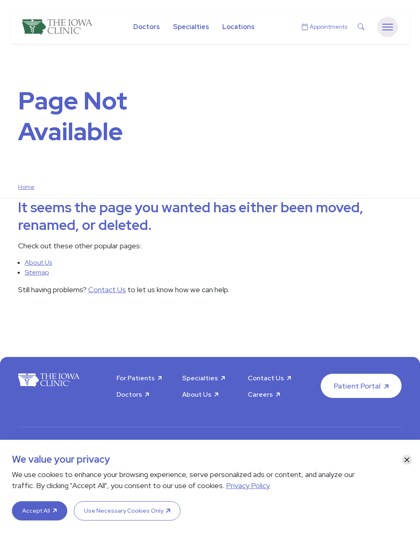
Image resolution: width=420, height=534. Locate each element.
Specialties (191, 27)
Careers (260, 394)
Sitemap (37, 272)
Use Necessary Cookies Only (123, 510)
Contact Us (107, 289)
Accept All (36, 510)
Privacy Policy (248, 485)
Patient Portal (357, 386)
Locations (238, 27)
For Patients (135, 378)
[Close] (406, 459)
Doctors (146, 27)
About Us (38, 262)
